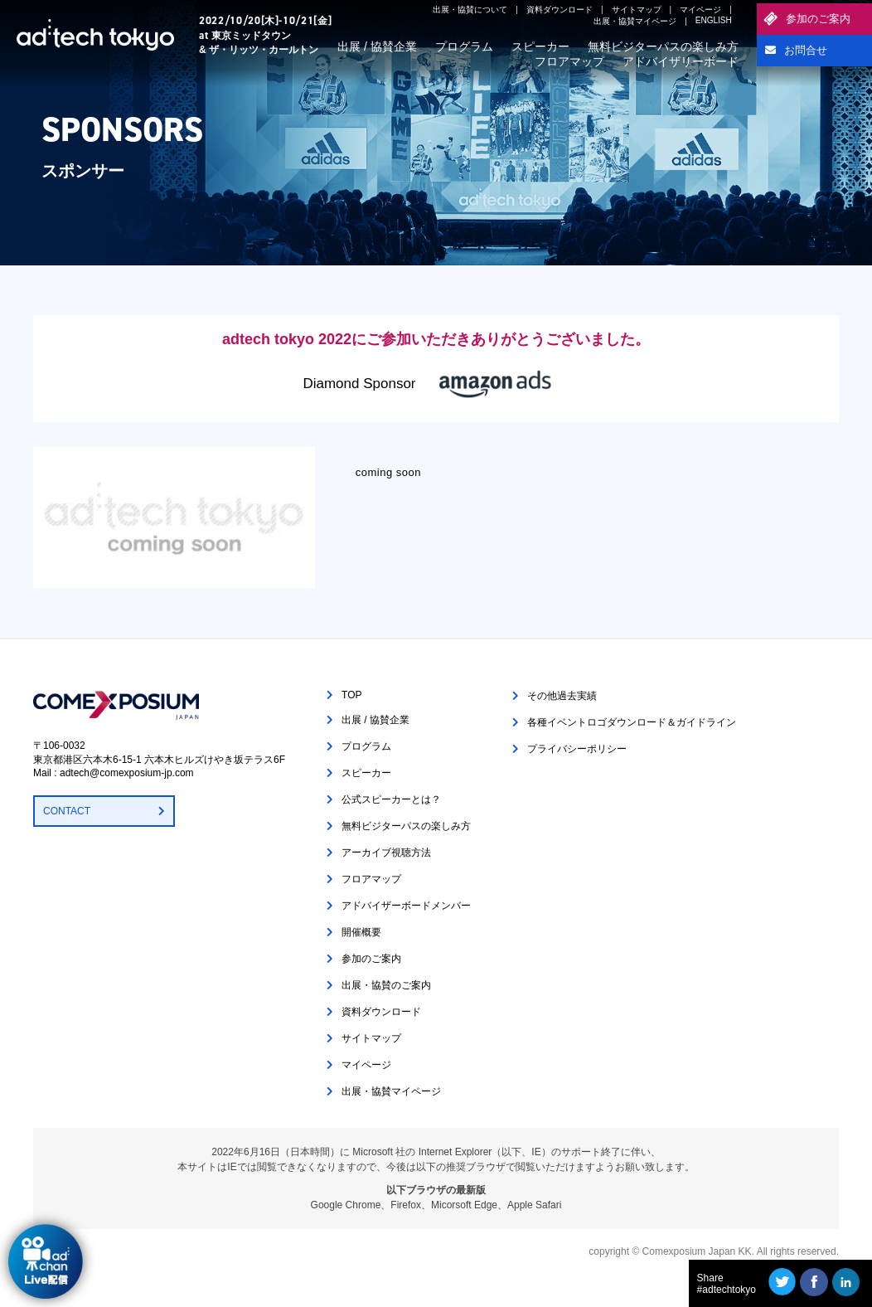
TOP (351, 695)
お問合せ (805, 50)
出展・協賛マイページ (634, 21)
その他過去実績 (562, 696)
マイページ (700, 9)
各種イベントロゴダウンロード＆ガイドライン (631, 722)
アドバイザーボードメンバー (406, 905)
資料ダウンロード (559, 9)
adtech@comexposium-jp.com (127, 773)
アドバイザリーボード (681, 61)
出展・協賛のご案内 (386, 985)
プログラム (464, 46)
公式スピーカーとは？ (391, 799)
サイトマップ (636, 9)
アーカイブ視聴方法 (386, 852)
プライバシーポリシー (577, 749)
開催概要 (361, 932)
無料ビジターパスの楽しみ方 (663, 46)
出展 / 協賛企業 (377, 46)
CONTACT (66, 811)
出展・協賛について (470, 9)
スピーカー (540, 46)
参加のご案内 (818, 18)
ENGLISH (713, 20)
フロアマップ (569, 61)
